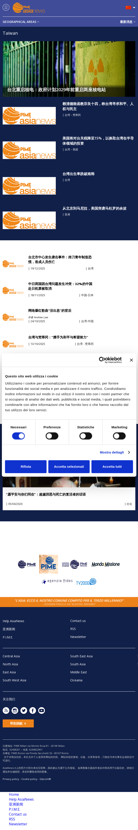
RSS (73, 629)
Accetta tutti (112, 466)
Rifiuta (26, 466)
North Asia (10, 664)
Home (14, 794)
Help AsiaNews (13, 621)
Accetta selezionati (69, 466)
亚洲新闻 (9, 629)
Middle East (78, 672)
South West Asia (14, 680)
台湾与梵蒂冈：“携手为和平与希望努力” (58, 337)
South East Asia (81, 656)
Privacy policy (11, 779)
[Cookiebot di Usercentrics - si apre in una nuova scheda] (102, 360)
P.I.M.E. (8, 637)
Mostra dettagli (112, 452)
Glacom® (45, 779)
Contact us (78, 621)
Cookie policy (29, 779)
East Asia (9, 672)
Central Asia (11, 656)
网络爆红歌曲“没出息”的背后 (49, 310)
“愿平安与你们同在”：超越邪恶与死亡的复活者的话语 (46, 494)
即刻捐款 (18, 723)
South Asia (78, 664)
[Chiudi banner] (131, 360)
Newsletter (78, 637)
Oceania (76, 680)
